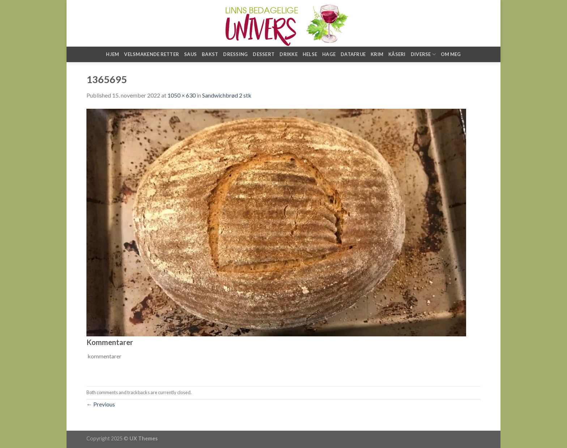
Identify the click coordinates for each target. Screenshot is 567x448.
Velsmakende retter (151, 54)
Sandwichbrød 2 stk (226, 95)
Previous (100, 404)
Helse (310, 54)
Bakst (210, 54)
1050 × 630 (181, 95)
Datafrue (353, 54)
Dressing (235, 54)
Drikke (289, 54)
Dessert (263, 54)
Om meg (451, 54)
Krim (377, 54)
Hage (329, 54)
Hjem (112, 54)
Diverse (423, 54)
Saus (190, 54)
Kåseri (397, 54)
